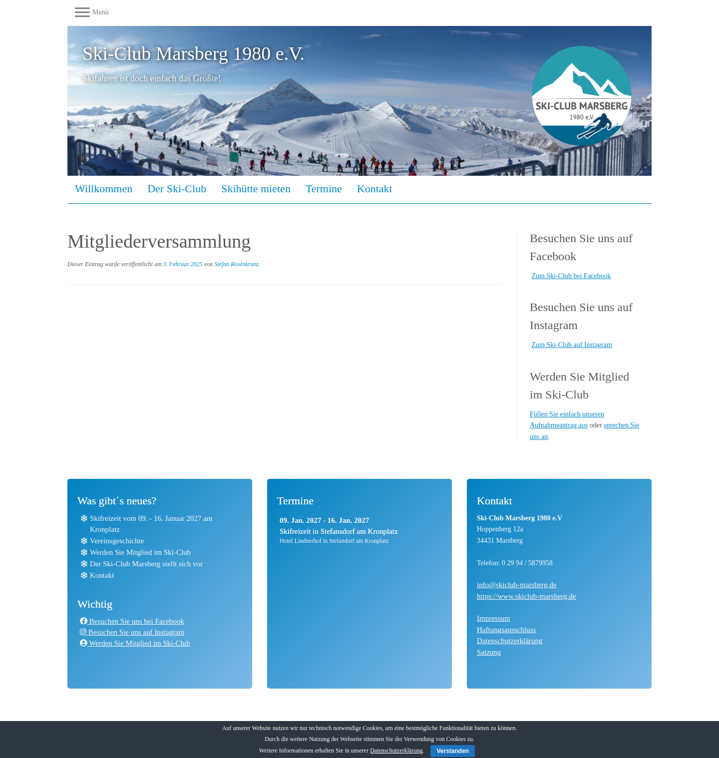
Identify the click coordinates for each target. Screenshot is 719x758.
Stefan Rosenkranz (236, 264)
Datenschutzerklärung (510, 641)
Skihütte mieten (256, 188)
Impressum (493, 618)
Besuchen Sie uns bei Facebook (132, 621)
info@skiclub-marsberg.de (517, 585)
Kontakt (374, 188)
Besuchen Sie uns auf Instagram (132, 632)
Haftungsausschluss (506, 630)
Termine (324, 188)
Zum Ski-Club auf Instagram (572, 345)
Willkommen (103, 188)
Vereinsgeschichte (117, 541)
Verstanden (452, 751)
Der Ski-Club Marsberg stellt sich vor (146, 564)
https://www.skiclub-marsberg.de (526, 596)
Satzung (489, 652)
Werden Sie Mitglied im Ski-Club (140, 552)
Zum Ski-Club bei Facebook (571, 276)
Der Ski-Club (176, 188)
